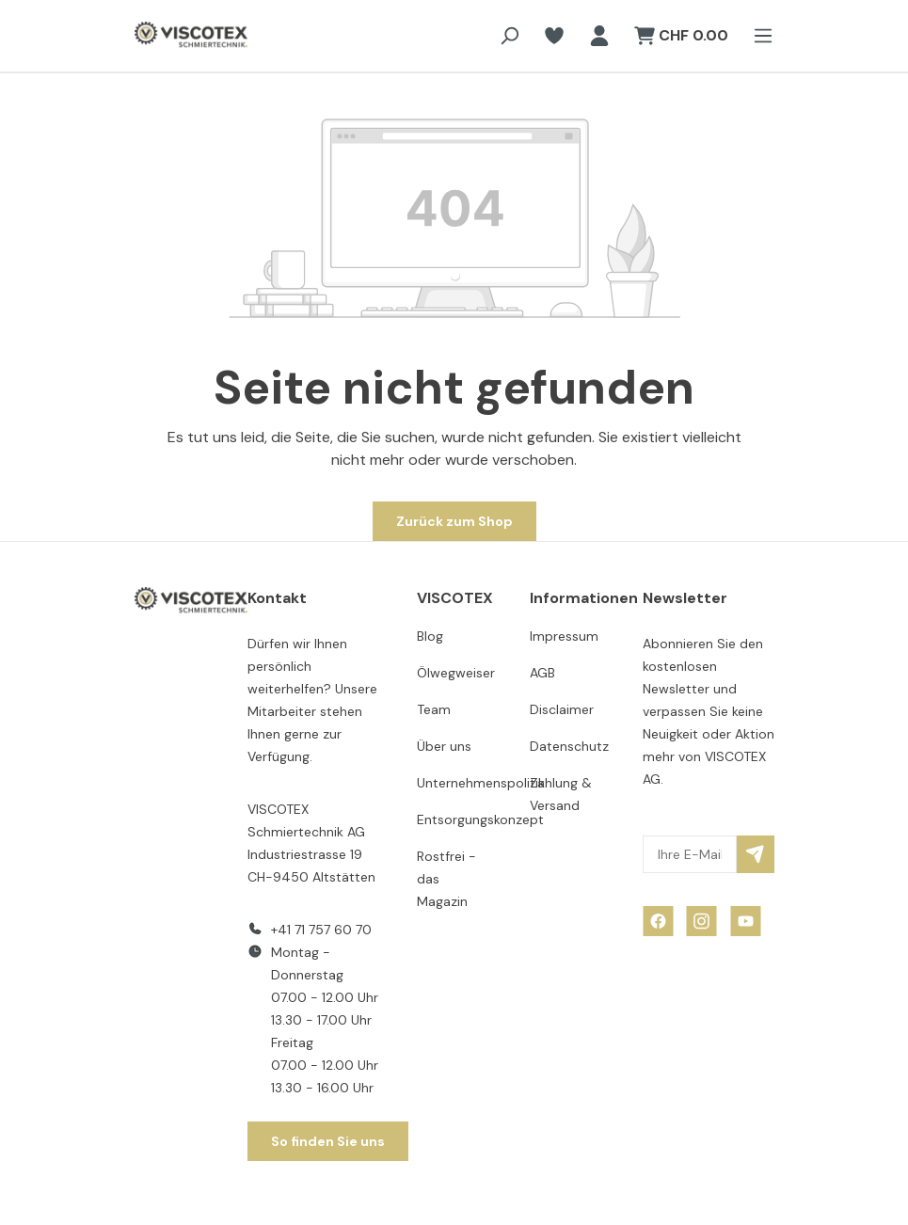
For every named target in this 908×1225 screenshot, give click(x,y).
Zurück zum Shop (454, 521)
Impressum (564, 636)
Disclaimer (562, 709)
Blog (430, 636)
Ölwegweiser (456, 672)
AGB (542, 672)
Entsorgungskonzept (480, 819)
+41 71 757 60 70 (321, 929)
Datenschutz (569, 746)
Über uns (444, 746)
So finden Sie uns (328, 1141)
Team (434, 709)
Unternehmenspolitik (481, 782)
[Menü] (757, 36)
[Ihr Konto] (599, 36)
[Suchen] (509, 36)
